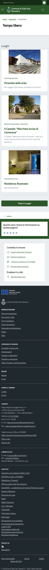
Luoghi (3, 391)
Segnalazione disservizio (10, 529)
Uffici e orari (5, 439)
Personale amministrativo (11, 328)
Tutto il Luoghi (24, 203)
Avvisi (3, 379)
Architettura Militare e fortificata (16, 124)
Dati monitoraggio (8, 558)
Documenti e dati (7, 317)
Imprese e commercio (9, 359)
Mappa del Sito (16, 561)
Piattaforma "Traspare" (9, 480)
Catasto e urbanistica (9, 355)
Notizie (4, 375)
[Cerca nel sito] (42, 10)
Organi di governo (8, 324)
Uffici (3, 335)
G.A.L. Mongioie (7, 506)
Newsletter (5, 549)
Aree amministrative (9, 313)
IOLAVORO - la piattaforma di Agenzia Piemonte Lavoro (22, 487)
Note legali (5, 517)
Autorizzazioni (6, 351)
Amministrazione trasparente (12, 524)
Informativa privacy (8, 513)
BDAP (3, 498)
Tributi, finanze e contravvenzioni (13, 362)
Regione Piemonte (8, 3)
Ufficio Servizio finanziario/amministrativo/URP (18, 435)
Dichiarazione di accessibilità (12, 520)
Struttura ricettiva (11, 78)
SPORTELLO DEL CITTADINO (12, 476)
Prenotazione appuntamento (12, 532)
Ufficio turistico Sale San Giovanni (14, 484)
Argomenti (12, 19)
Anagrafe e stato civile (9, 348)
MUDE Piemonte (7, 502)
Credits (41, 558)
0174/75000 (13, 416)
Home (5, 19)
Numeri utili (5, 442)
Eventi (3, 395)
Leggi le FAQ (6, 526)
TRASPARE (5, 509)
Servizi (26, 558)
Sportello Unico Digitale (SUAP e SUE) (15, 473)
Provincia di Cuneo (8, 495)
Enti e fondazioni (7, 321)
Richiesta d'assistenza (9, 534)
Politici (3, 331)
